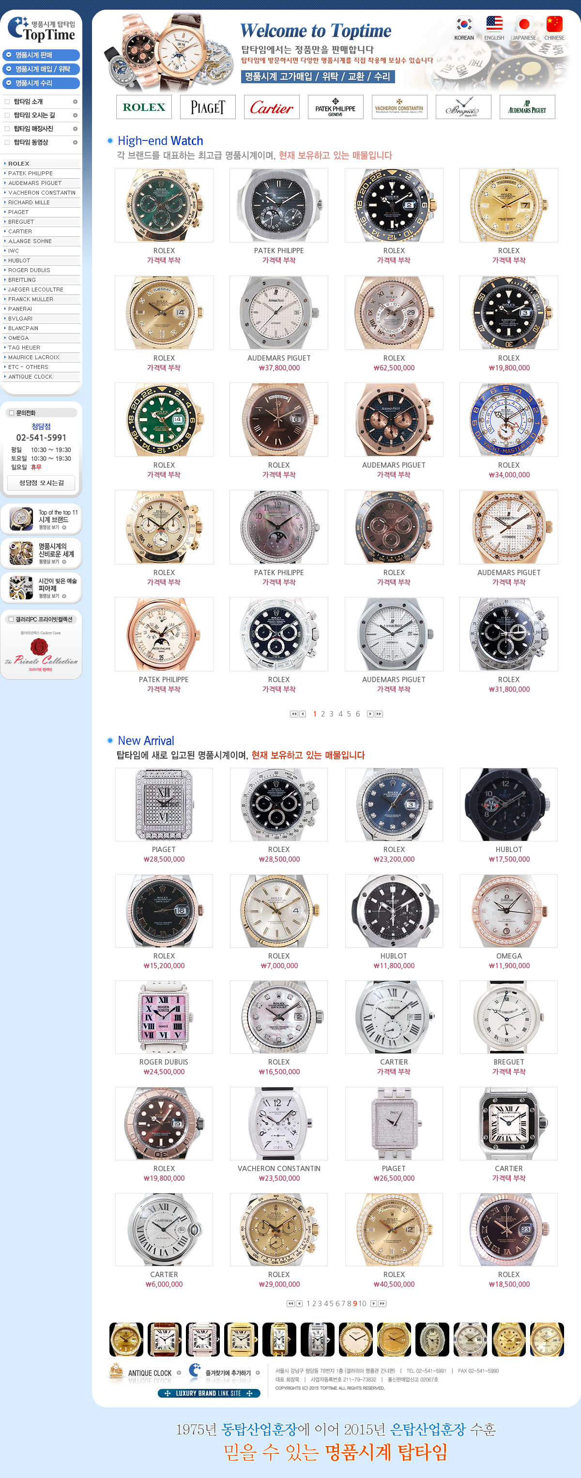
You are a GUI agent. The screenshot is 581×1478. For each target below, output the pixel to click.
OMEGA (509, 956)
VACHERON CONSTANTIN (279, 1168)
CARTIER (394, 1062)
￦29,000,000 (279, 1284)
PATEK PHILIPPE (279, 250)
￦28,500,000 (163, 859)
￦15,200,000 (163, 965)
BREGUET (509, 1062)
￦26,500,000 (393, 1178)
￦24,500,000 (163, 1071)
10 (363, 1303)
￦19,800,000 (509, 368)
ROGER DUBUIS (163, 1062)
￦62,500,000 (393, 368)
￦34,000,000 (509, 475)
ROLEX (164, 250)
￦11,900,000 (509, 965)
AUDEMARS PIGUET (279, 358)
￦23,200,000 (393, 859)
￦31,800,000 (509, 689)
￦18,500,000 (509, 1284)
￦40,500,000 (393, 1284)
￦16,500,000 (279, 1071)
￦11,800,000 (393, 965)
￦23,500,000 (279, 1178)
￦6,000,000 (164, 1284)
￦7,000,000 (279, 965)
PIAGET (164, 849)
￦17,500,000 (509, 859)
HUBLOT (509, 849)
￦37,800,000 (279, 368)
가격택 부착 (164, 260)
